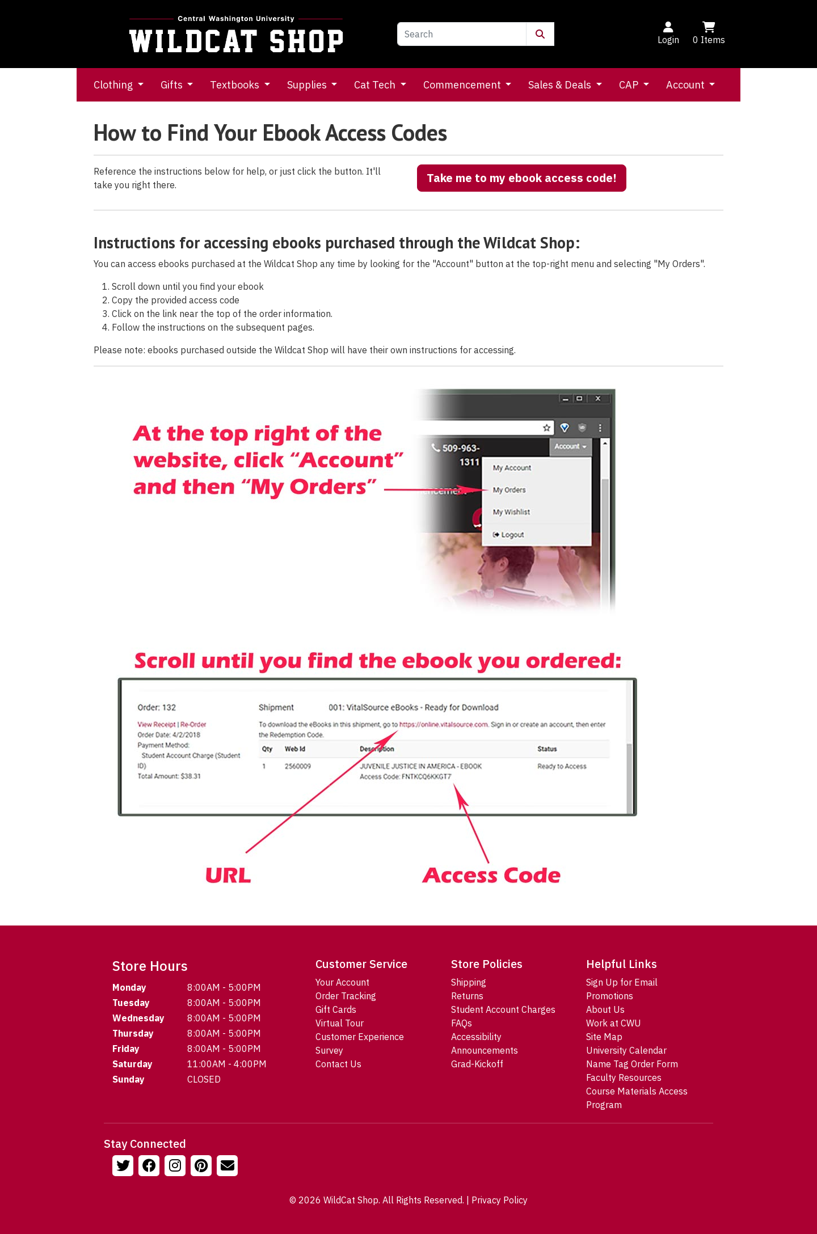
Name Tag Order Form (632, 1064)
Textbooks (236, 84)
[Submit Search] (540, 34)
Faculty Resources (624, 1077)
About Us (605, 1009)
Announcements (484, 1050)
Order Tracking (345, 995)
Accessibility (476, 1036)
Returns (467, 995)
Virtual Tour (339, 1023)
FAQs (461, 1023)
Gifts (173, 84)
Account (686, 84)
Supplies (308, 84)
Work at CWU (613, 1023)
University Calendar (626, 1050)
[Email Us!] (229, 1167)
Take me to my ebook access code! (522, 177)
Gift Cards (335, 1009)
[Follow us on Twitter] (124, 1167)
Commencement (463, 84)
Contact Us (338, 1064)
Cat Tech (376, 84)
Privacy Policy (499, 1200)
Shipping (468, 982)
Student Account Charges (503, 1009)
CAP (630, 84)
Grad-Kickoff (477, 1064)
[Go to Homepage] (236, 34)
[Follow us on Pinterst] (202, 1167)
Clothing (114, 84)
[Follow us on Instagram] (176, 1167)
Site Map (604, 1036)
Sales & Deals (560, 84)
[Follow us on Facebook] (150, 1167)
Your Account (342, 982)
